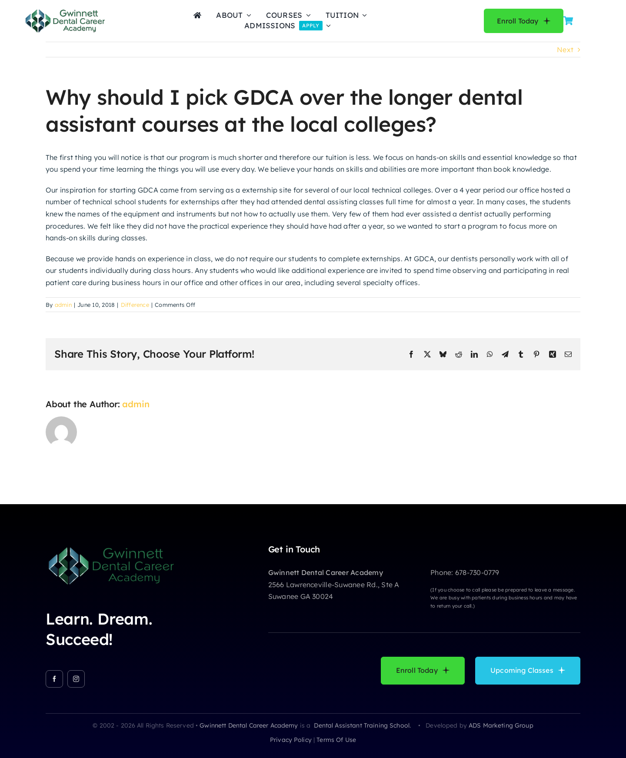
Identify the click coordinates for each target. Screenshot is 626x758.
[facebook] (54, 679)
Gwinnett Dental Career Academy (249, 725)
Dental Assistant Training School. (363, 725)
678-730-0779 (477, 572)
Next (565, 49)
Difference (135, 304)
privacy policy (291, 740)
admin (63, 304)
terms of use (336, 740)
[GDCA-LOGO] (64, 11)
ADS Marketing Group (501, 725)
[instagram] (76, 679)
